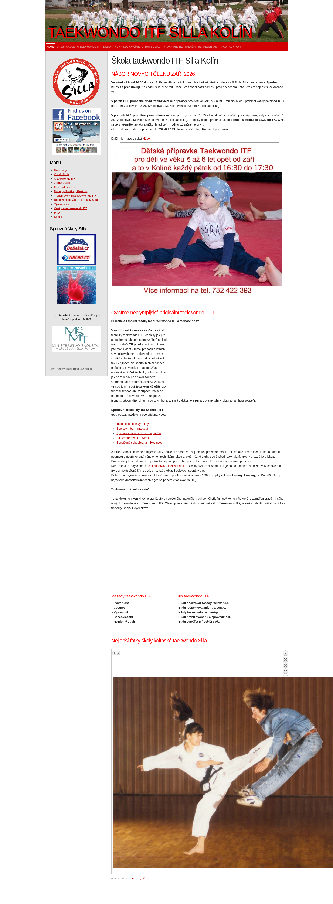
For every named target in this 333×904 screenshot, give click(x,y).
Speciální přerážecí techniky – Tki (139, 433)
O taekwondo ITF (89, 46)
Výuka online (173, 46)
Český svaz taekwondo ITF (70, 208)
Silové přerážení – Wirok (133, 438)
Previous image (114, 653)
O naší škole (66, 46)
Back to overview (285, 663)
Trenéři (190, 46)
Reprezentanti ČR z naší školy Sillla (76, 199)
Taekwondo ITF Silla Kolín (150, 33)
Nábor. (147, 138)
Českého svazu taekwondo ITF (167, 466)
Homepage (61, 170)
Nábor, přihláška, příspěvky (71, 191)
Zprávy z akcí (151, 46)
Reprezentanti (208, 46)
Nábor (108, 46)
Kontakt (235, 46)
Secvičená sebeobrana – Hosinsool (140, 442)
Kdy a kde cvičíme (127, 46)
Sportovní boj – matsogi (132, 428)
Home (51, 46)
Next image (118, 653)
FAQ (224, 46)
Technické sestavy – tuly (133, 424)
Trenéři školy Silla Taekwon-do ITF (75, 195)
